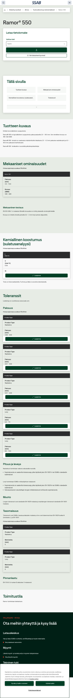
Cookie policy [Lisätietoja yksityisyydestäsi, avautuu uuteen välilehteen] (33, 679)
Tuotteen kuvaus (21, 90)
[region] (34, 681)
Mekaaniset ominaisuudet (51, 90)
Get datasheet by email (36, 55)
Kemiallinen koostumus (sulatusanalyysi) (22, 98)
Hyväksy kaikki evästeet (19, 683)
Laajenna (36, 275)
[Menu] (69, 3)
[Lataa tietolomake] (36, 49)
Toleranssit (52, 98)
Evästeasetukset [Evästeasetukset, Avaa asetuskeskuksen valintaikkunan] (35, 690)
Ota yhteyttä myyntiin (10, 657)
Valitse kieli (10, 39)
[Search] (3, 3)
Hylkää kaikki (50, 683)
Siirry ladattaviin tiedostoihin (12, 642)
